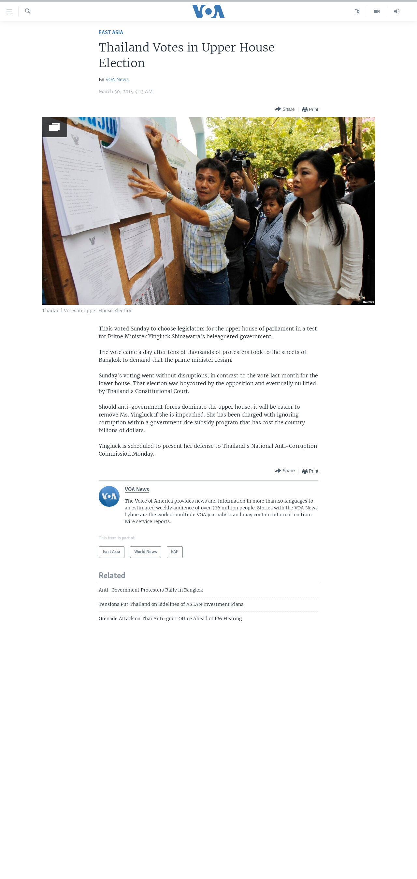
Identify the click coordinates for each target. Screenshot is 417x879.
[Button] (285, 109)
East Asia (111, 33)
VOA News (117, 79)
